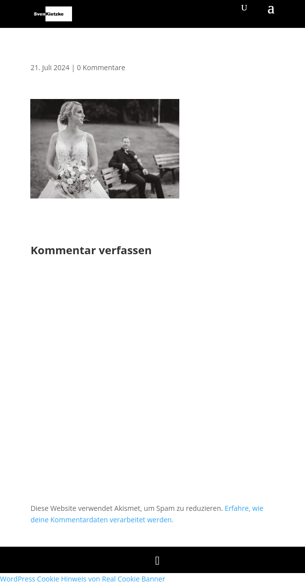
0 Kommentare (101, 67)
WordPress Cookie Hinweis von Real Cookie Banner (82, 579)
